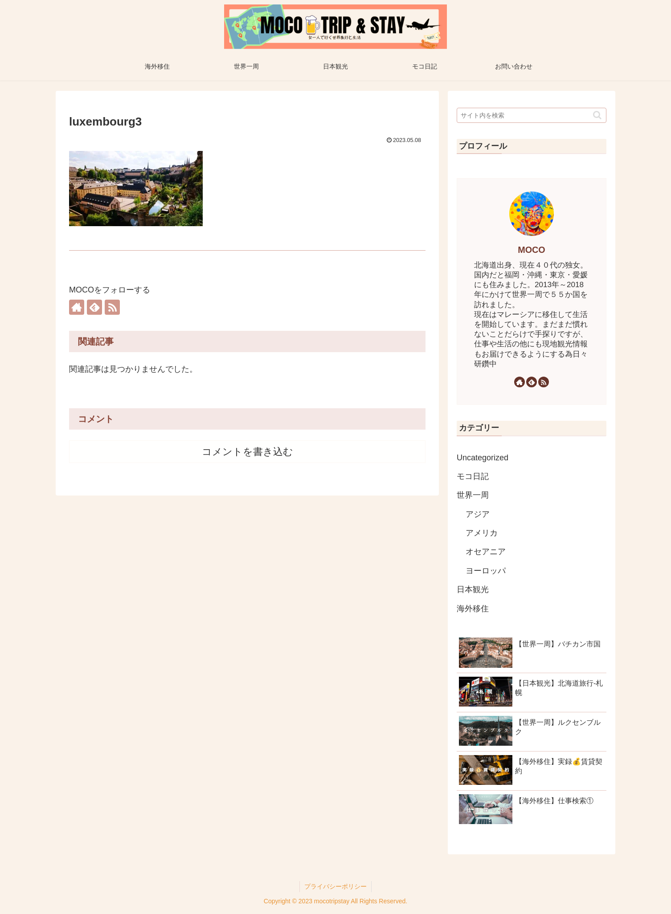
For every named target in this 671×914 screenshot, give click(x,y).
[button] (597, 115)
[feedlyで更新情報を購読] (94, 307)
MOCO (531, 250)
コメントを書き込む (247, 451)
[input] (531, 115)
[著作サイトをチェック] (76, 307)
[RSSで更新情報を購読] (112, 307)
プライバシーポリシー (335, 886)
